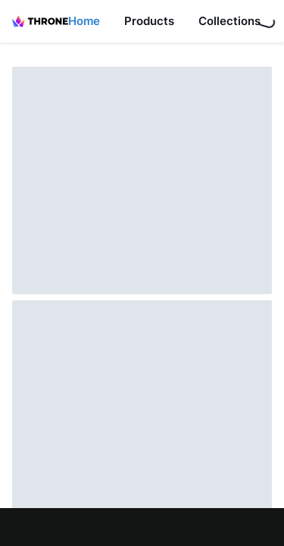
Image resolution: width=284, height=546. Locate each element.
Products (149, 21)
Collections (229, 21)
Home (84, 21)
